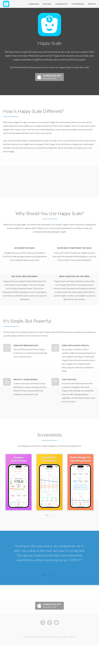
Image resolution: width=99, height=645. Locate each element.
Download (34, 4)
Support (92, 4)
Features (47, 4)
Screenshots (61, 4)
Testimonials (77, 4)
